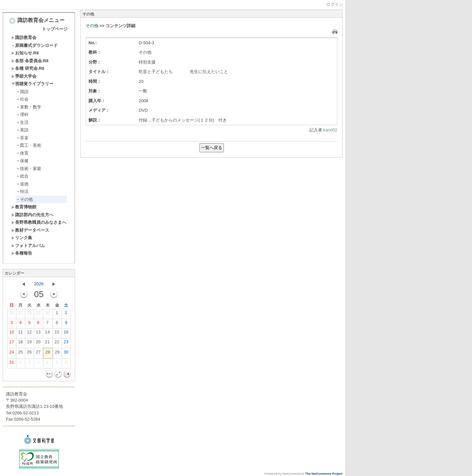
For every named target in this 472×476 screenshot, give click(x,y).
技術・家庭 (28, 168)
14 (47, 333)
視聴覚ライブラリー (32, 83)
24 (11, 353)
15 (56, 333)
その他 (24, 199)
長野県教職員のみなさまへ (38, 222)
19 (29, 343)
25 (20, 353)
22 (56, 343)
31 (11, 364)
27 (20, 314)
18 (20, 343)
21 (47, 343)
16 (66, 333)
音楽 (22, 137)
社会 (22, 99)
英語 (22, 129)
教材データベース (30, 230)
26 (11, 314)
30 (47, 314)
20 (38, 343)
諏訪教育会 (23, 37)
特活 (22, 191)
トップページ (55, 29)
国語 (22, 91)
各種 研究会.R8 (27, 68)
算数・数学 (28, 107)
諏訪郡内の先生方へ (32, 214)
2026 (39, 283)
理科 (22, 114)
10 (11, 333)
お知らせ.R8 (25, 52)
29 (38, 314)
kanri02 (330, 129)
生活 (22, 122)
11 (20, 333)
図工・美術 (28, 145)
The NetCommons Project (324, 473)
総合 (22, 176)
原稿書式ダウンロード (34, 45)
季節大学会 (23, 76)
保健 (22, 160)
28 (29, 314)
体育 (22, 153)
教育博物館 (23, 206)
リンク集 (21, 237)
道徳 (22, 183)
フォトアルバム (28, 245)
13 (38, 333)
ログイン (334, 4)
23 (66, 343)
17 (11, 343)
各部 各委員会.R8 (30, 60)
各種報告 (21, 253)
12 (29, 333)
